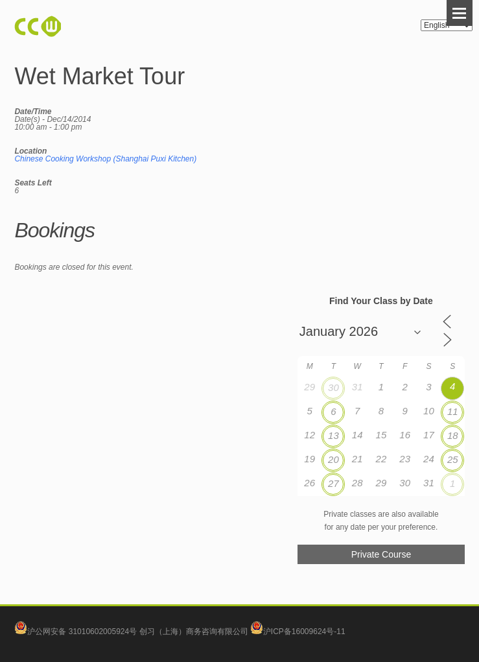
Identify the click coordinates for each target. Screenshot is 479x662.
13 (333, 435)
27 (333, 483)
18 (452, 435)
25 (452, 459)
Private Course (381, 554)
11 (452, 411)
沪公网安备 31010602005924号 (82, 631)
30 (333, 387)
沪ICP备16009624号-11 (297, 631)
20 (333, 459)
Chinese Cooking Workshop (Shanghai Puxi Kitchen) (105, 158)
